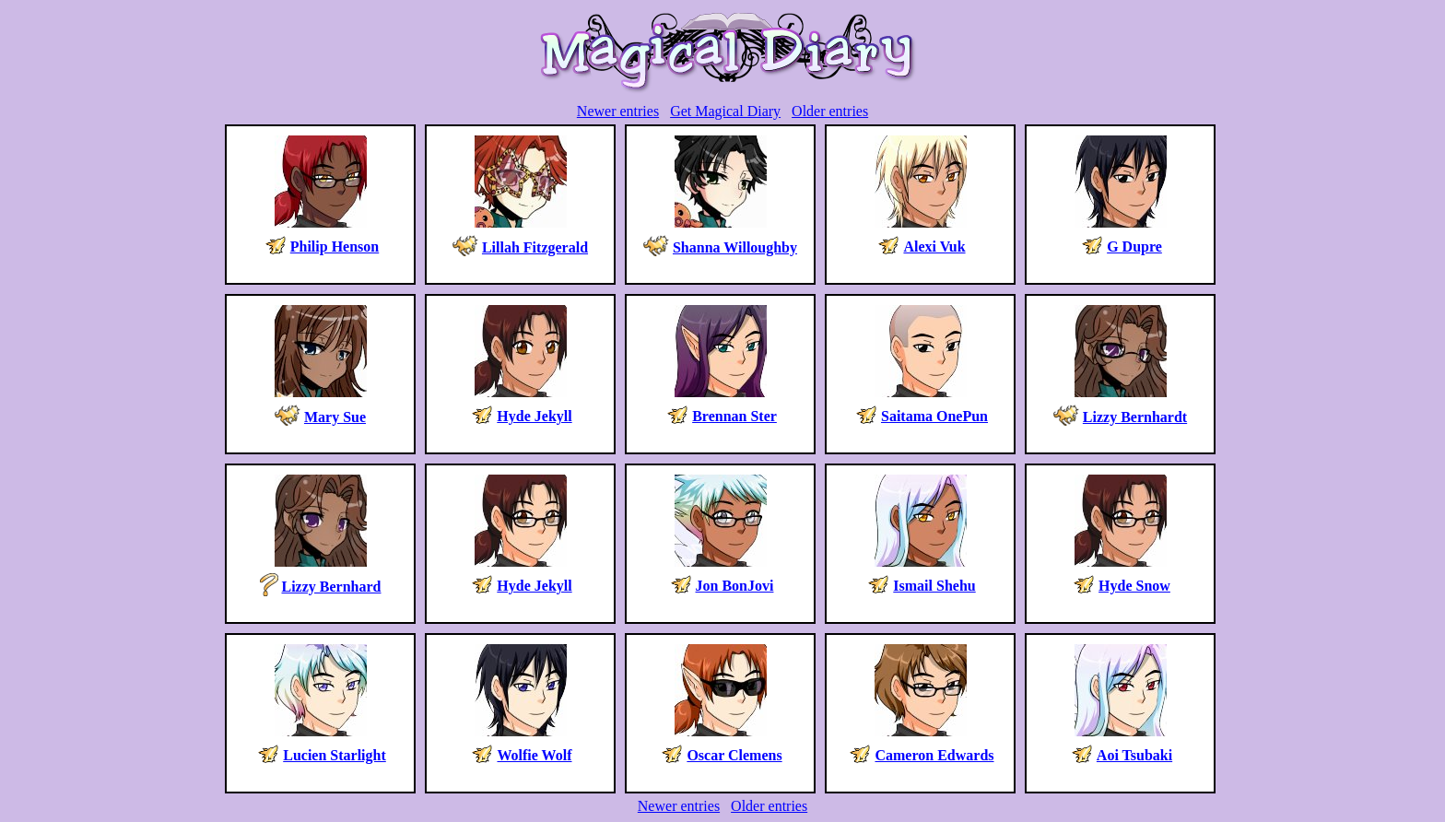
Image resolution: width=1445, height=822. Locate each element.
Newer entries (618, 111)
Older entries (830, 111)
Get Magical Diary (725, 111)
